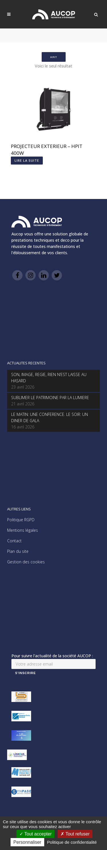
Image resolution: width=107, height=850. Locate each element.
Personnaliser (27, 842)
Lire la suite (27, 160)
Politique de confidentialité (72, 842)
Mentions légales (22, 530)
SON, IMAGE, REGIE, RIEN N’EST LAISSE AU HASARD (48, 377)
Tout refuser (75, 833)
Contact (14, 540)
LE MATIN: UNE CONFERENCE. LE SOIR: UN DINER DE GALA (49, 417)
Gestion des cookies (26, 561)
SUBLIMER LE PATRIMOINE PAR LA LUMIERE (50, 397)
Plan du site (18, 551)
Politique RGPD (21, 519)
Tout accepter (35, 833)
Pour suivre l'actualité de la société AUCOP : (52, 655)
